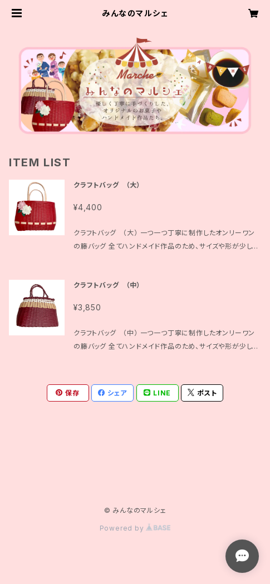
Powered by (135, 528)
